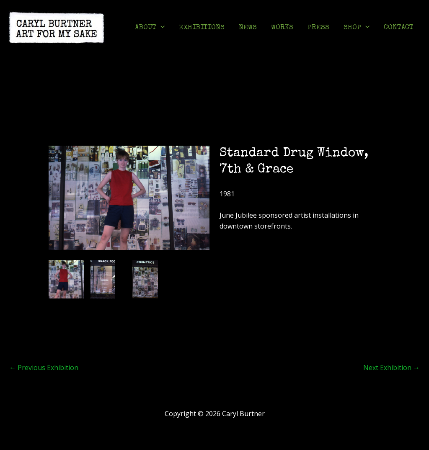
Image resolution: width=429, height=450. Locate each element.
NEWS (248, 27)
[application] (160, 28)
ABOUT (150, 28)
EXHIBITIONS (202, 27)
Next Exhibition (391, 367)
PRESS (318, 27)
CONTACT (398, 27)
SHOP (357, 28)
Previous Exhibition (43, 367)
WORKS (282, 27)
